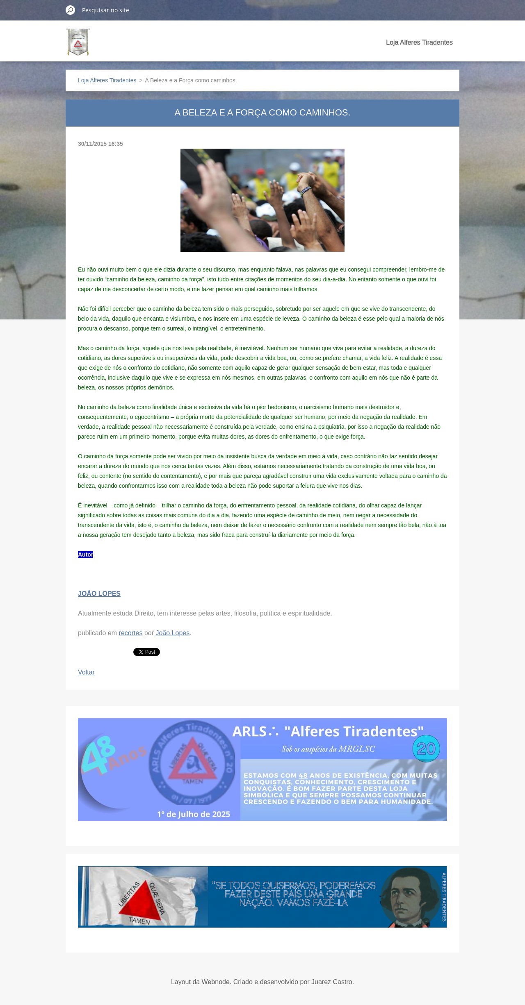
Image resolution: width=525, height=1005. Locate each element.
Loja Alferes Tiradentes (419, 42)
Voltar (86, 672)
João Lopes (172, 632)
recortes (131, 632)
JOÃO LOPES (99, 593)
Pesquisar (70, 9)
